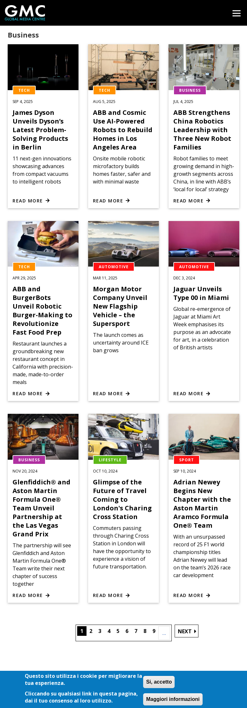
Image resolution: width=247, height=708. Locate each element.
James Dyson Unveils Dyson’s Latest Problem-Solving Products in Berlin (40, 129)
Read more (28, 201)
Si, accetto (159, 685)
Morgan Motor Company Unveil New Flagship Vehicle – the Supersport (120, 306)
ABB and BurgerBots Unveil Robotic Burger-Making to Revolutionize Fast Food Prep (42, 311)
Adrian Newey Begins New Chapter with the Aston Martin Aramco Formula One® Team (202, 504)
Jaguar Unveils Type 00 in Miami (201, 293)
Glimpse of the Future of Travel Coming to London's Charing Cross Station (122, 499)
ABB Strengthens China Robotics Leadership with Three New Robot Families (202, 129)
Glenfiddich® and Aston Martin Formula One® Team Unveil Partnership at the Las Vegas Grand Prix (41, 508)
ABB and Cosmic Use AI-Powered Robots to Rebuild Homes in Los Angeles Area (122, 129)
